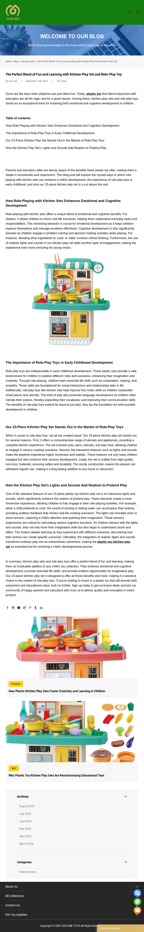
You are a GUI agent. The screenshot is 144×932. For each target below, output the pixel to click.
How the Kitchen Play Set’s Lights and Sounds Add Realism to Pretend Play (56, 148)
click (72, 40)
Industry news (28, 61)
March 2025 (26, 843)
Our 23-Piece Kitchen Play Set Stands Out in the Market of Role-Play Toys (55, 140)
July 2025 (25, 813)
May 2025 (25, 828)
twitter (19, 608)
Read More (72, 657)
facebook (7, 608)
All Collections (14, 896)
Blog (16, 61)
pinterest (30, 608)
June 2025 (25, 821)
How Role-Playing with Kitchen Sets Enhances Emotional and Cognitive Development (62, 125)
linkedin (41, 608)
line (13, 608)
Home (8, 61)
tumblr (36, 608)
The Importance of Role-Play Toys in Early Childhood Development (50, 133)
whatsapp (24, 608)
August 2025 (26, 806)
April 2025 (25, 836)
